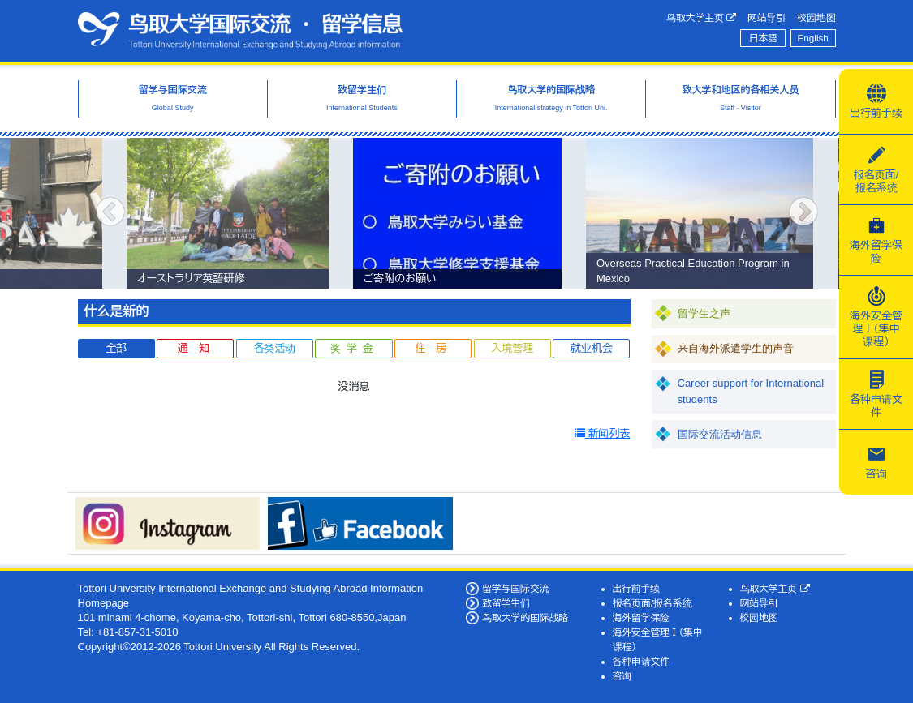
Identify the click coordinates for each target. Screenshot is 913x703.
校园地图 (816, 17)
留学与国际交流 (515, 588)
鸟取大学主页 (701, 18)
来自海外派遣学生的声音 (736, 348)
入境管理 (512, 348)
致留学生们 (506, 603)
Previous (110, 213)
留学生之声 (704, 313)
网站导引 (766, 17)
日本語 (763, 37)
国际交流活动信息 (720, 434)
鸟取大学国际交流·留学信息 (240, 31)
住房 (437, 348)
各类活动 (274, 348)
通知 (199, 348)
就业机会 (592, 348)
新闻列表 (603, 433)
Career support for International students (751, 391)
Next (803, 213)
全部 (116, 348)
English (813, 37)
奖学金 (354, 348)
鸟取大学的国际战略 (525, 617)
